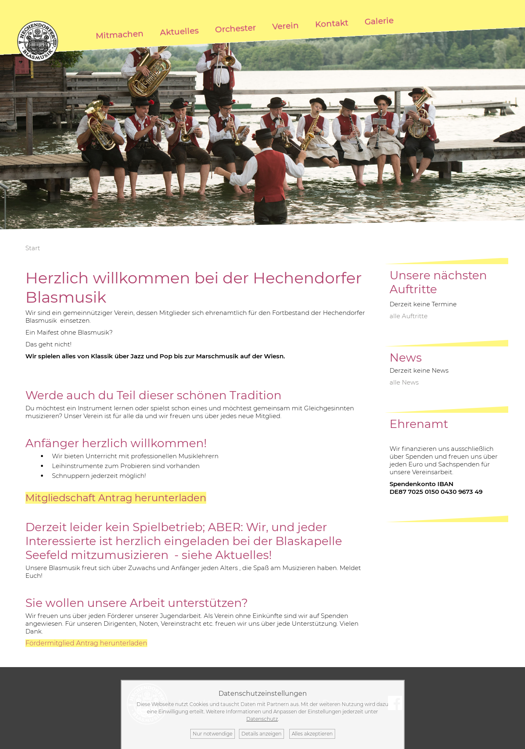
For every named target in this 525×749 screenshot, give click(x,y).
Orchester (235, 28)
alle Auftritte (409, 316)
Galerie (379, 21)
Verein (285, 26)
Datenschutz (262, 719)
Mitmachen (119, 35)
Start (32, 248)
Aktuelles (179, 31)
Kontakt (332, 23)
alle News (404, 382)
